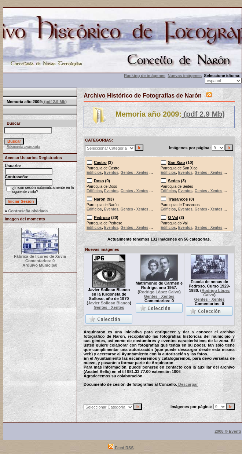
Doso (99, 181)
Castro (100, 162)
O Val (173, 217)
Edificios (94, 173)
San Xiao (176, 162)
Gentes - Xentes (134, 173)
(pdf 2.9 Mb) (55, 101)
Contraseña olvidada (28, 211)
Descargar (187, 384)
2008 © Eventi (227, 431)
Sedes (174, 181)
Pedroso (102, 217)
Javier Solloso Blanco (109, 303)
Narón (100, 199)
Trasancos (178, 199)
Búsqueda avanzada (23, 147)
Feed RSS (120, 448)
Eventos (111, 173)
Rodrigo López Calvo (159, 292)
